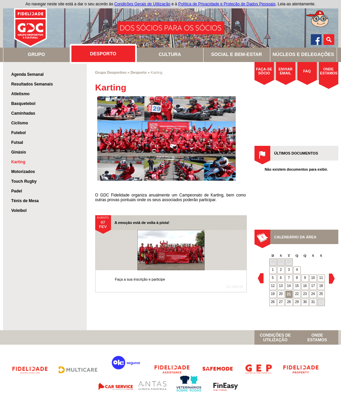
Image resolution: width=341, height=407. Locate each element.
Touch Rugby (24, 181)
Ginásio (18, 152)
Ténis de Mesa (25, 200)
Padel (16, 191)
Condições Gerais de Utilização (142, 4)
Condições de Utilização (275, 337)
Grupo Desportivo (111, 72)
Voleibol (19, 210)
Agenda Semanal (27, 74)
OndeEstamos (317, 337)
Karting (18, 162)
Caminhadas (23, 113)
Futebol (18, 132)
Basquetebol (23, 103)
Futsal (17, 142)
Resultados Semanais (32, 84)
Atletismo (20, 94)
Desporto (138, 72)
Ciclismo (19, 123)
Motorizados (23, 171)
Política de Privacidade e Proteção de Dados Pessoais (227, 4)
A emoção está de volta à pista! (142, 223)
